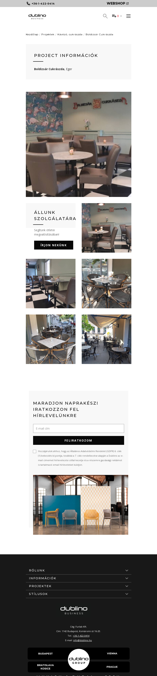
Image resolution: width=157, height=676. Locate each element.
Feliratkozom (78, 440)
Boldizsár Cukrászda (99, 34)
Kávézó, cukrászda (70, 34)
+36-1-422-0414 (81, 635)
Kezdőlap (32, 34)
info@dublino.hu (82, 640)
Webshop (118, 3)
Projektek (47, 34)
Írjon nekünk (54, 245)
